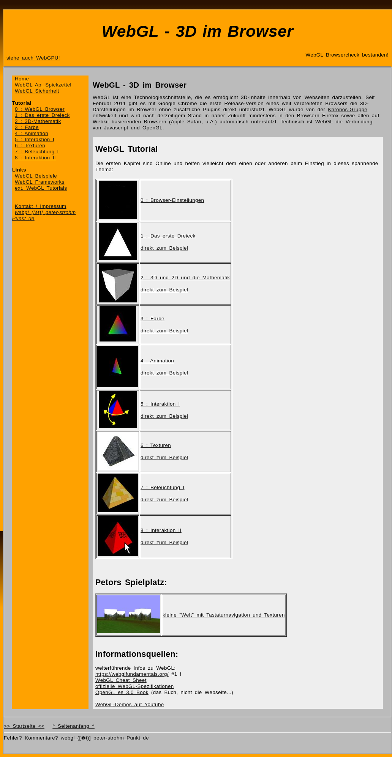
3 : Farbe (27, 127)
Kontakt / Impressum (40, 206)
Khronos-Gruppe (347, 109)
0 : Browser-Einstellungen (172, 200)
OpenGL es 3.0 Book (122, 692)
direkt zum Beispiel (164, 248)
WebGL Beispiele (36, 176)
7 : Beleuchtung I (37, 151)
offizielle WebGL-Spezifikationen (134, 686)
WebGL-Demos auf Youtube (129, 704)
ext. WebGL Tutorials (41, 188)
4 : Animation (31, 133)
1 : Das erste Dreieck (42, 115)
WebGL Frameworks (40, 182)
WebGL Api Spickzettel (43, 85)
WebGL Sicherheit (37, 91)
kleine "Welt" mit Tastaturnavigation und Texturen (224, 615)
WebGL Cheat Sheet (121, 680)
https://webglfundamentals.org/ (132, 674)
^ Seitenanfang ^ (73, 726)
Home (22, 79)
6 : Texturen (30, 145)
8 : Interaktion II (35, 158)
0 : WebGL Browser (40, 109)
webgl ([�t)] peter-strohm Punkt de (105, 738)
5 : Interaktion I (34, 139)
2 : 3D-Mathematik (38, 121)
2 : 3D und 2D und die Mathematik (185, 277)
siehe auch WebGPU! (33, 58)
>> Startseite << (24, 726)
